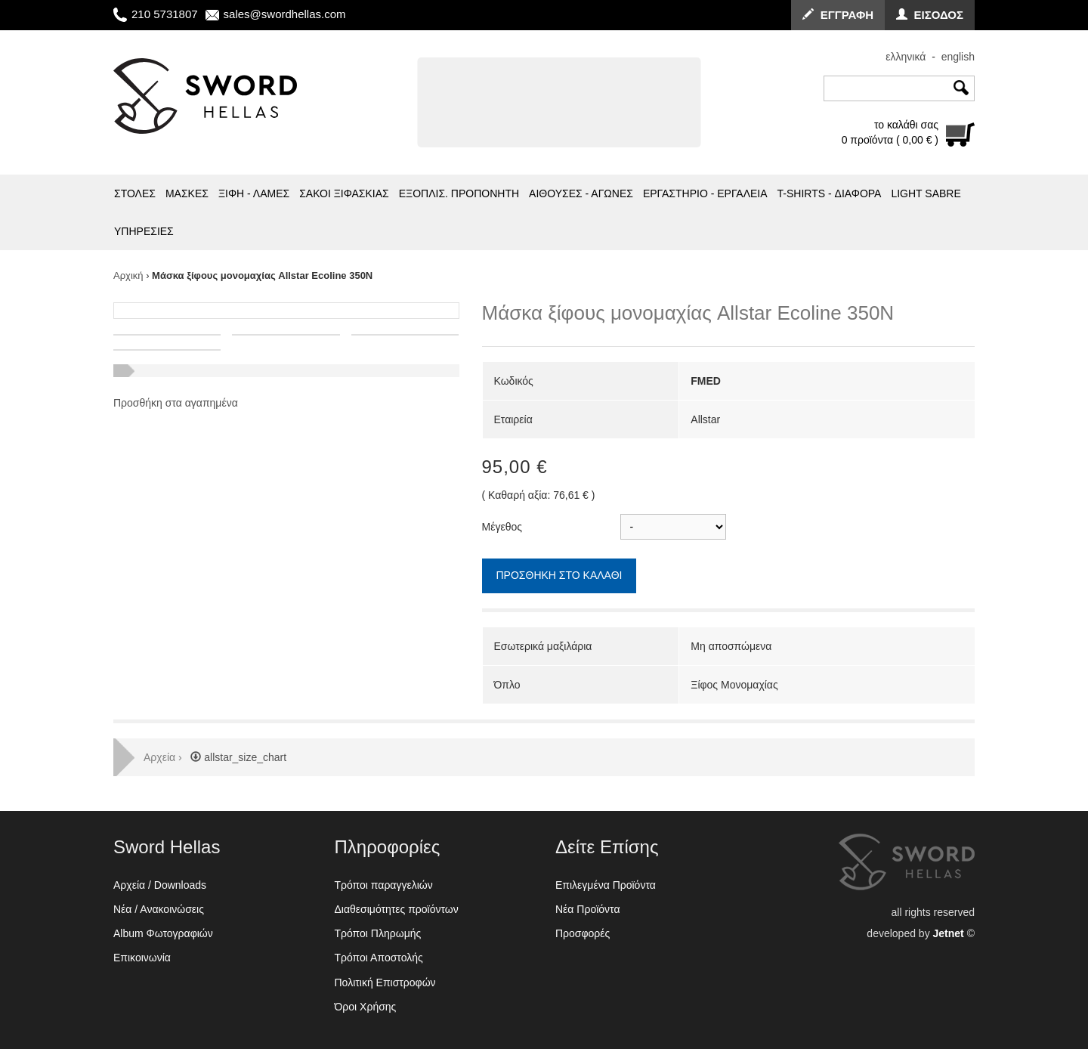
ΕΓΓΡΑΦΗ (837, 14)
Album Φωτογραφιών (163, 933)
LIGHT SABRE (925, 193)
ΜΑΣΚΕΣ (187, 193)
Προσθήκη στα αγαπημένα (175, 403)
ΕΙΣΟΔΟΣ (929, 14)
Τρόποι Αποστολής (379, 958)
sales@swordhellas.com (285, 14)
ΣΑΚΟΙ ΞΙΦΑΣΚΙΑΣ (344, 193)
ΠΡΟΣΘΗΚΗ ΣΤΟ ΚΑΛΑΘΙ (559, 575)
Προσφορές (582, 933)
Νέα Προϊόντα (587, 909)
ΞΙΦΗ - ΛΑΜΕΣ (253, 193)
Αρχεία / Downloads (159, 885)
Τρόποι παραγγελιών (384, 885)
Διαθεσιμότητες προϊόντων (397, 909)
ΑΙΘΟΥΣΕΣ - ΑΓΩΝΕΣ (581, 193)
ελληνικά (906, 57)
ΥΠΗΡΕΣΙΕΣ (144, 231)
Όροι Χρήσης (366, 1007)
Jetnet (948, 933)
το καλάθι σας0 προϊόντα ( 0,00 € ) (890, 132)
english (958, 57)
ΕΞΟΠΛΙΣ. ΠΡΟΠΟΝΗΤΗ (459, 193)
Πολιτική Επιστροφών (385, 982)
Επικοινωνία (142, 958)
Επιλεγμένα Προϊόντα (605, 885)
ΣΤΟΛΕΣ (135, 193)
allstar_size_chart (236, 757)
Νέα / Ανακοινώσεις (158, 909)
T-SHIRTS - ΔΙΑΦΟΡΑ (829, 193)
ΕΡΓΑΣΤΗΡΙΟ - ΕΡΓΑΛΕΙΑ (705, 193)
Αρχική (128, 275)
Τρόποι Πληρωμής (378, 933)
